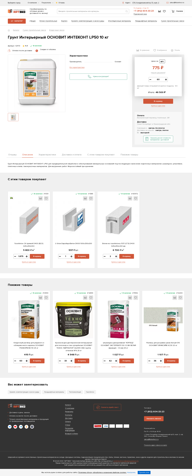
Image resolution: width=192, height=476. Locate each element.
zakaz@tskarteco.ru (151, 439)
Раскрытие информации (70, 429)
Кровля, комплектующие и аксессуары (87, 21)
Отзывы (62, 3)
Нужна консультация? (101, 76)
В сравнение (144, 50)
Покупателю (47, 3)
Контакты (68, 415)
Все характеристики (77, 67)
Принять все (144, 472)
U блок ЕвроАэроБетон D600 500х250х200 (73, 243)
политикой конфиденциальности (125, 461)
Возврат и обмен (71, 434)
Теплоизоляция (75, 392)
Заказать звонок (154, 419)
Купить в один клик (158, 106)
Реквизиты (69, 412)
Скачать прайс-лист (110, 407)
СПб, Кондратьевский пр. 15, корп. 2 (145, 3)
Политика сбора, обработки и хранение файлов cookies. (102, 472)
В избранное (162, 50)
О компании (33, 3)
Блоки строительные (48, 21)
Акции (33, 21)
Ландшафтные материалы (146, 21)
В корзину (158, 101)
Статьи (67, 425)
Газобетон (90, 392)
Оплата (68, 422)
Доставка (68, 418)
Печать (177, 50)
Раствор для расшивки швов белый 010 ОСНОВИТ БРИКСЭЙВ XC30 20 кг (163, 344)
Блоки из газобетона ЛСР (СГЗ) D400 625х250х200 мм (118, 244)
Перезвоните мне (140, 14)
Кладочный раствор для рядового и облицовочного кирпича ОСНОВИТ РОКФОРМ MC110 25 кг (29, 345)
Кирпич (64, 21)
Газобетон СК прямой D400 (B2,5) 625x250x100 (28, 244)
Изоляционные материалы (119, 21)
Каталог (19, 21)
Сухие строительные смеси (172, 21)
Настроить (131, 472)
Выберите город (14, 3)
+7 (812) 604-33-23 (144, 11)
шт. (162, 61)
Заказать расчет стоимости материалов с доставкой (160, 139)
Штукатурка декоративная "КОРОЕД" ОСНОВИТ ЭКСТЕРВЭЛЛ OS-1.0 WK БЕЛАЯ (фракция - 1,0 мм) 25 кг (118, 345)
